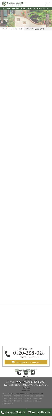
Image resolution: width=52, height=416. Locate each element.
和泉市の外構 (28, 401)
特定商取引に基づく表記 (35, 381)
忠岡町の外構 (7, 398)
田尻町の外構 (18, 398)
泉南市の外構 (39, 396)
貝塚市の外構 (18, 401)
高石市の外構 (7, 401)
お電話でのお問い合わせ (13, 412)
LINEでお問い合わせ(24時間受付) (28, 362)
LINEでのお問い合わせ (39, 412)
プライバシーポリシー (15, 381)
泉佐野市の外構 (37, 398)
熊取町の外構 (7, 396)
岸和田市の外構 (8, 403)
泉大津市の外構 (28, 396)
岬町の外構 (27, 398)
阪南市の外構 (18, 396)
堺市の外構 (38, 401)
